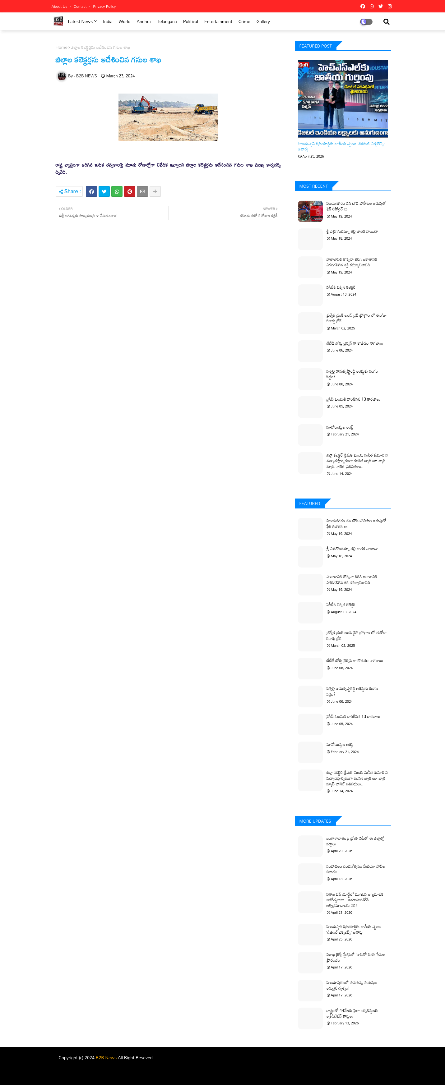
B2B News (106, 1057)
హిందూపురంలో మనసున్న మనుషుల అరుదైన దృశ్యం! (352, 985)
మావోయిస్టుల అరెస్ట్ (340, 427)
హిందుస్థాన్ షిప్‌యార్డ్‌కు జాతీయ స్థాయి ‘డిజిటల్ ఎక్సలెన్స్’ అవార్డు (341, 146)
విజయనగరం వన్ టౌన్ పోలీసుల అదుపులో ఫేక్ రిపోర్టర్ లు (357, 206)
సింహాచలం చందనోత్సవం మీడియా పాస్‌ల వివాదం (356, 869)
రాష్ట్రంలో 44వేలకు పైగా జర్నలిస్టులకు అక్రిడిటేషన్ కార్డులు (353, 1013)
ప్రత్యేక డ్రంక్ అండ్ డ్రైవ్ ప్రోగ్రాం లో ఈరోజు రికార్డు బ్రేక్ (357, 318)
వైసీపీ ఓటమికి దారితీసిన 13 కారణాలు (354, 399)
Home (61, 47)
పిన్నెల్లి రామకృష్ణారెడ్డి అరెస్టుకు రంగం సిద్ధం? (352, 373)
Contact (81, 6)
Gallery (263, 21)
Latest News (80, 21)
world (125, 21)
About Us (60, 6)
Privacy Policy (104, 6)
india (107, 21)
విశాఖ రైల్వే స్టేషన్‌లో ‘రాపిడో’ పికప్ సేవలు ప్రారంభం (356, 957)
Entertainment (218, 21)
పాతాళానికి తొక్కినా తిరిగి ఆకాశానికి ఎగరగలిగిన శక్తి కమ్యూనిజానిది (352, 262)
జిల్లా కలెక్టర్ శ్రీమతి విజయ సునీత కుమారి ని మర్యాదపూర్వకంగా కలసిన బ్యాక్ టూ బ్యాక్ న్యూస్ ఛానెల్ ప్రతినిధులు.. (357, 460)
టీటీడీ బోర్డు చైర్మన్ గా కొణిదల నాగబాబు (355, 343)
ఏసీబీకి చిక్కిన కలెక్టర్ (341, 287)
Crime (244, 21)
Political (190, 21)
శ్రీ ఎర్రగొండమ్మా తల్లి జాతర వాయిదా (352, 231)
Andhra (144, 21)
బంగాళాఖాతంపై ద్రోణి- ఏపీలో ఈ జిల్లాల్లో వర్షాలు (355, 841)
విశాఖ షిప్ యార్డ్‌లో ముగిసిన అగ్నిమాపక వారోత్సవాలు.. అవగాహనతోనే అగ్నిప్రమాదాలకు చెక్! (355, 899)
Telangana (167, 21)
